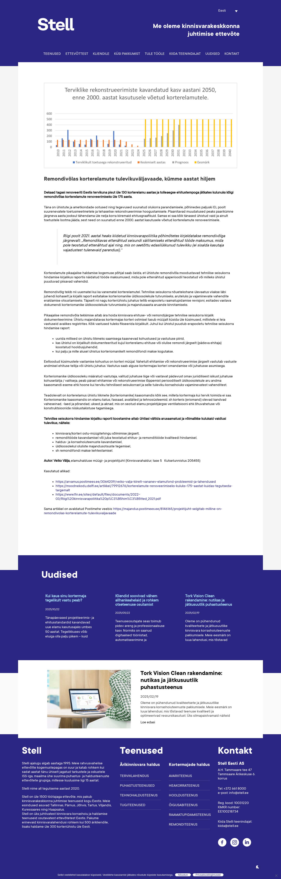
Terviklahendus (134, 776)
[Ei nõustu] (276, 875)
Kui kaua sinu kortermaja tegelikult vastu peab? (65, 598)
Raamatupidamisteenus (189, 815)
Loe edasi (147, 722)
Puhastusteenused (137, 786)
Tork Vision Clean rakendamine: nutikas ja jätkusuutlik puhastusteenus (208, 600)
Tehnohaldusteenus (139, 796)
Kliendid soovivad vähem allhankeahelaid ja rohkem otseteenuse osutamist (137, 600)
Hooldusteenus (183, 796)
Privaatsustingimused (208, 874)
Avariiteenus (180, 776)
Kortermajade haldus (189, 765)
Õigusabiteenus (183, 805)
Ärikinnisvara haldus (140, 765)
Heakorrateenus (184, 786)
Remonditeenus (183, 825)
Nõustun (183, 874)
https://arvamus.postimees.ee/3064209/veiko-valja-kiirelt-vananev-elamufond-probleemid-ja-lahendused (136, 482)
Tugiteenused (132, 805)
